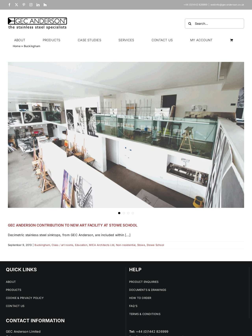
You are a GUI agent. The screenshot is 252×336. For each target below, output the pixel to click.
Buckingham (42, 245)
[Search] (190, 23)
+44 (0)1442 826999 (152, 331)
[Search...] (214, 23)
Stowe (141, 245)
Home (16, 46)
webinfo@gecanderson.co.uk (227, 4)
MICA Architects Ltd (101, 245)
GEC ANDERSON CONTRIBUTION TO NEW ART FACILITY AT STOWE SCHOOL (72, 225)
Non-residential (126, 245)
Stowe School (155, 245)
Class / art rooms (62, 245)
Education (81, 245)
